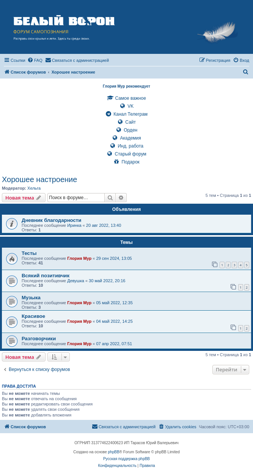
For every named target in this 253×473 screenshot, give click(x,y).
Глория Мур (79, 258)
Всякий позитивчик (45, 275)
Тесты (29, 253)
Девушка (75, 280)
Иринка (74, 225)
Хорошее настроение (39, 179)
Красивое (33, 316)
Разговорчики (39, 338)
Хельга (34, 188)
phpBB (113, 452)
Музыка (31, 297)
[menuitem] (34, 60)
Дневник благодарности (51, 220)
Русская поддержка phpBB (126, 459)
